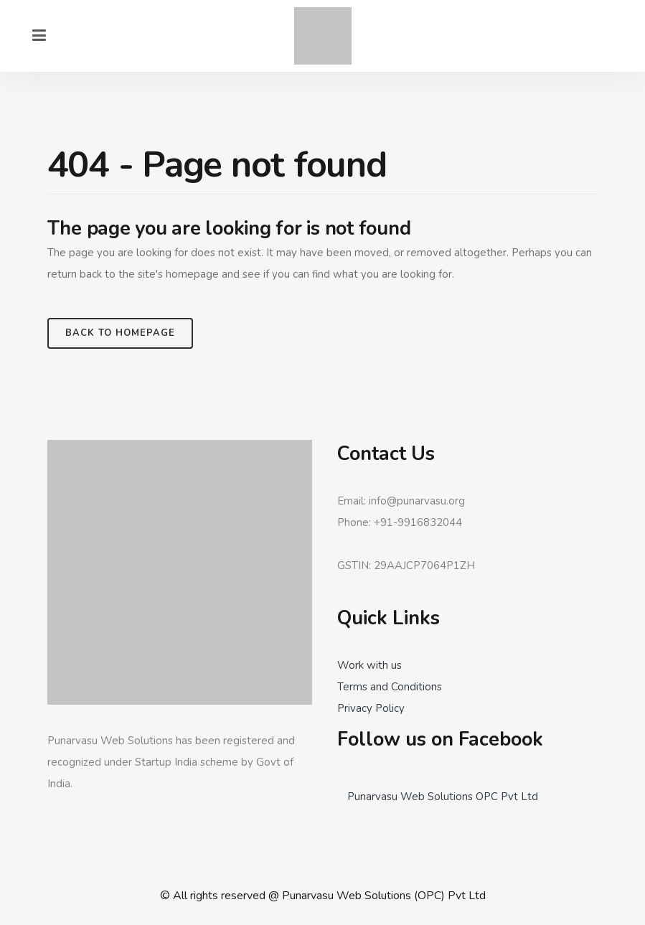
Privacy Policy (371, 708)
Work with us (369, 665)
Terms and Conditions (389, 687)
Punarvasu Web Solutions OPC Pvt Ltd (442, 796)
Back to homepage (120, 333)
